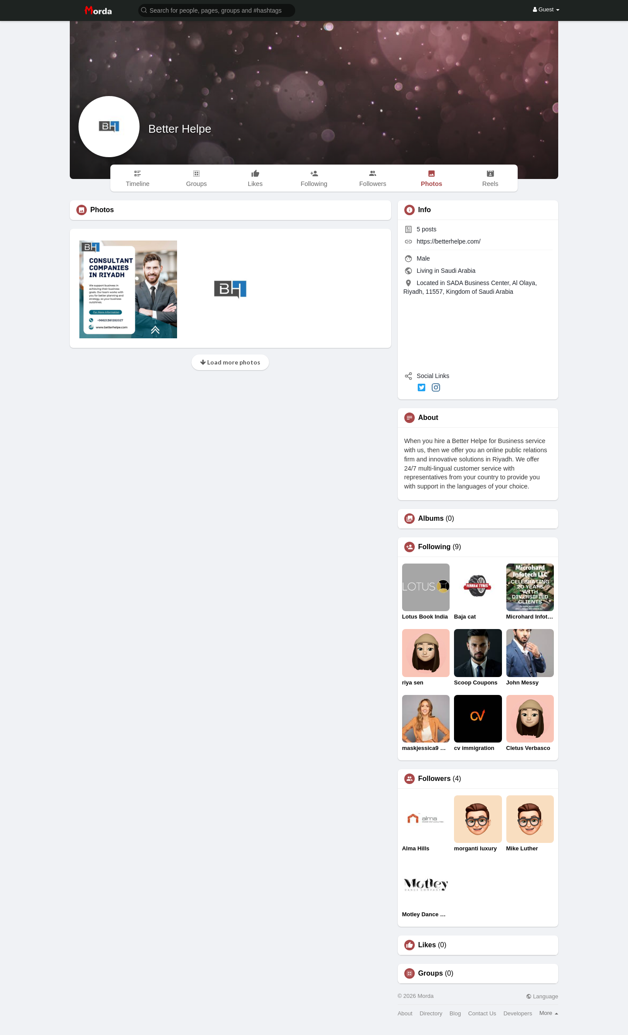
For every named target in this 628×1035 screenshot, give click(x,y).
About (405, 1013)
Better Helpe (180, 128)
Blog (455, 1013)
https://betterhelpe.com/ (449, 241)
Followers (434, 778)
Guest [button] (546, 9)
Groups (430, 973)
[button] (216, 10)
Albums (431, 518)
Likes (427, 945)
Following (434, 546)
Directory (431, 1013)
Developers (517, 1013)
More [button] (548, 1013)
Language (542, 996)
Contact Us (482, 1013)
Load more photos (230, 362)
